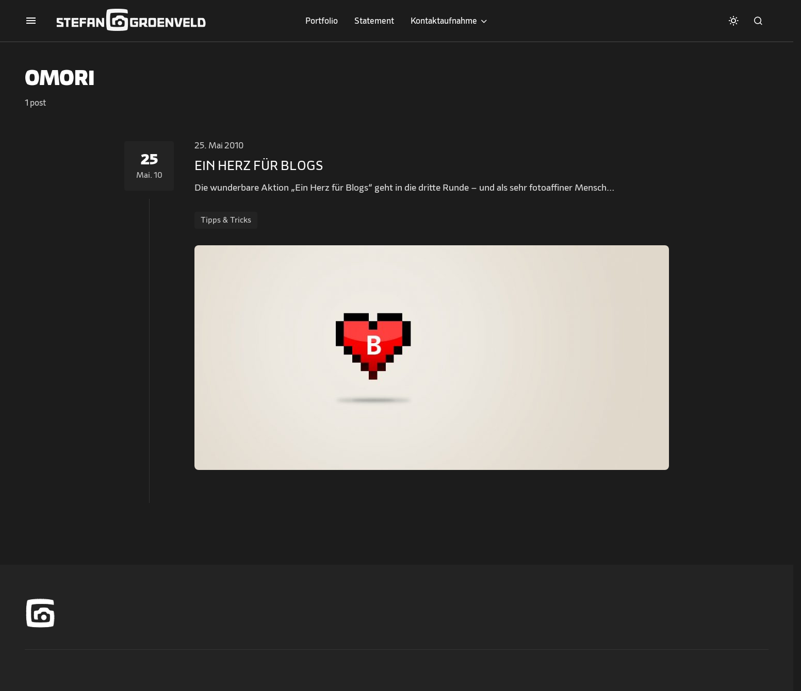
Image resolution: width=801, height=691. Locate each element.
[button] (31, 20)
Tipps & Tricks (226, 220)
